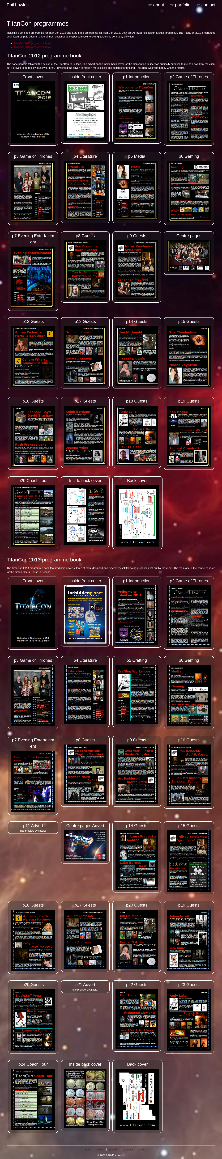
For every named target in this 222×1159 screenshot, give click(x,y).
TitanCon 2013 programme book (32, 46)
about (99, 1147)
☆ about (156, 4)
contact (128, 1147)
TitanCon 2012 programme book (32, 43)
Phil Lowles (17, 4)
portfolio (113, 1147)
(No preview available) (33, 826)
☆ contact (205, 4)
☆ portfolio (180, 4)
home (87, 1147)
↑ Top (142, 1147)
